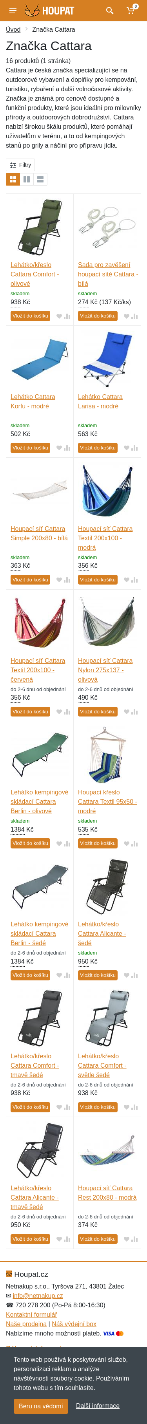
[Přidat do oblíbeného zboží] (59, 316)
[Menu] (13, 11)
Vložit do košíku (30, 316)
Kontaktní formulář (31, 1314)
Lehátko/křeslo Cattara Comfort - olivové (35, 274)
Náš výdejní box (74, 1324)
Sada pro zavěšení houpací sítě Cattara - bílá (108, 274)
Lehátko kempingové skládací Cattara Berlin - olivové (40, 801)
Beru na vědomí (41, 1406)
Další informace (98, 1405)
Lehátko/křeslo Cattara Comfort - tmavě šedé (35, 1065)
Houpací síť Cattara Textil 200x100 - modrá (105, 538)
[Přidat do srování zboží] (67, 316)
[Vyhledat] (108, 10)
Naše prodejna (26, 1324)
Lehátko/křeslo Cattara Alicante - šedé (102, 933)
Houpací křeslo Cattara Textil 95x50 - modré (107, 801)
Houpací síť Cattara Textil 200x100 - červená (38, 670)
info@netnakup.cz (38, 1295)
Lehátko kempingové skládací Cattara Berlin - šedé (40, 933)
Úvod (13, 29)
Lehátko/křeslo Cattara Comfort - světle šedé (102, 1065)
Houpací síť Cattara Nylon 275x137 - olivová (105, 670)
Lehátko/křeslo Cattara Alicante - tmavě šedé (35, 1197)
